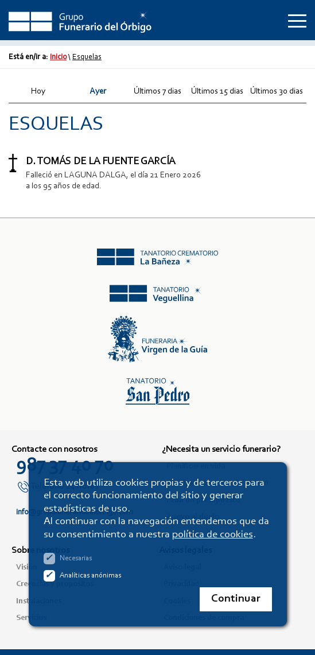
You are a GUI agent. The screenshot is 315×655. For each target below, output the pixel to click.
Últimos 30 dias (276, 91)
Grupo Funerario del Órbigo (80, 20)
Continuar (235, 599)
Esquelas (87, 57)
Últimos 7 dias (157, 91)
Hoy (38, 91)
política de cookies (212, 534)
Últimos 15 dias (217, 91)
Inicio (58, 57)
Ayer (98, 91)
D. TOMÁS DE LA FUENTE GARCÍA (100, 162)
